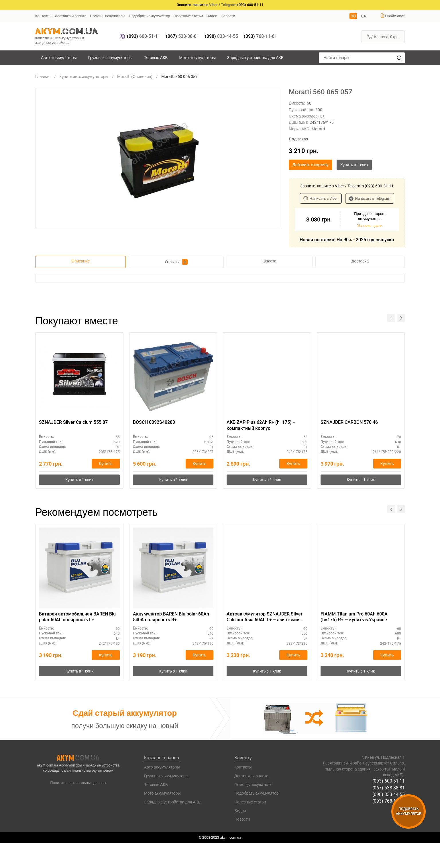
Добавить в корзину (310, 164)
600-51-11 (143, 36)
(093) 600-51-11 (388, 781)
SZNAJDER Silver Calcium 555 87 (73, 422)
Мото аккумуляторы (197, 57)
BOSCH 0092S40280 (154, 422)
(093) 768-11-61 (388, 801)
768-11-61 (260, 36)
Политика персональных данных (78, 782)
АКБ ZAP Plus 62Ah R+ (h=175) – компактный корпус (261, 425)
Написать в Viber (320, 198)
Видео (211, 15)
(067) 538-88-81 (388, 788)
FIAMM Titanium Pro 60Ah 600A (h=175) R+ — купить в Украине (354, 617)
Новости (228, 15)
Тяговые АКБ (156, 57)
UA (363, 16)
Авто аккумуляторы (59, 57)
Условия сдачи (369, 225)
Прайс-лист (392, 15)
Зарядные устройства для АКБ (255, 57)
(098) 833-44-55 (388, 794)
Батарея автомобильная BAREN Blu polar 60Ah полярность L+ (77, 617)
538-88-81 (182, 36)
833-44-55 (221, 36)
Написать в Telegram (369, 198)
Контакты (43, 15)
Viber (213, 5)
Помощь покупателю (107, 15)
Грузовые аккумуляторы (110, 57)
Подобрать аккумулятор (149, 15)
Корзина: (383, 36)
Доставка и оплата (71, 15)
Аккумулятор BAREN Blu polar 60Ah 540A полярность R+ (171, 617)
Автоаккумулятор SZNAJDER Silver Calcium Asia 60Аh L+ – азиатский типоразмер (264, 617)
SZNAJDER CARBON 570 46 (349, 422)
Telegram (228, 5)
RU (353, 16)
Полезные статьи (188, 15)
